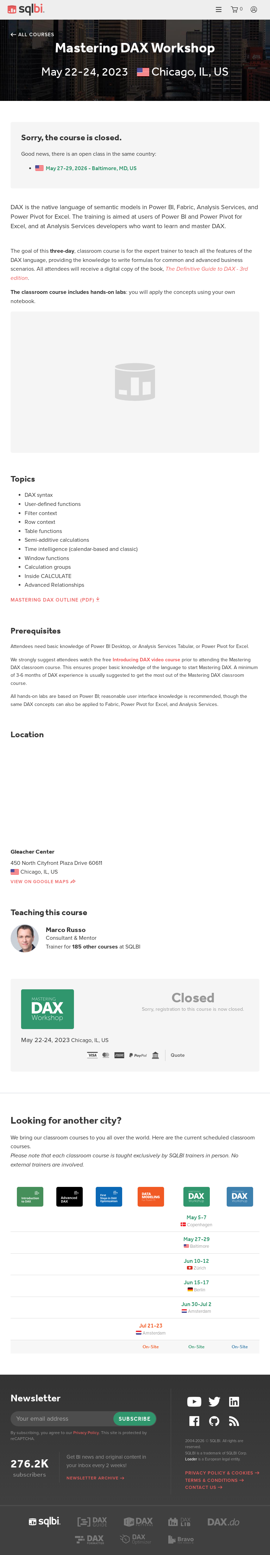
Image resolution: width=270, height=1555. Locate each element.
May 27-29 (196, 1239)
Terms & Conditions (211, 1480)
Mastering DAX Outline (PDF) (52, 600)
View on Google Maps (40, 882)
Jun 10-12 (196, 1261)
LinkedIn (235, 1402)
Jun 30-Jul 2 (196, 1304)
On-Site (151, 1346)
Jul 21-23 (151, 1325)
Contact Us (200, 1487)
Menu (218, 9)
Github (215, 1421)
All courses (36, 35)
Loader (191, 1459)
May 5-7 (197, 1217)
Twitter (215, 1402)
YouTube (195, 1402)
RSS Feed (235, 1421)
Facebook (195, 1421)
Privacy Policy (86, 1432)
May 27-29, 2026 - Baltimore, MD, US (86, 168)
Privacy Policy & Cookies (219, 1473)
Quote (178, 1055)
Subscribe (135, 1418)
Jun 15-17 (196, 1282)
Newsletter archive (93, 1478)
